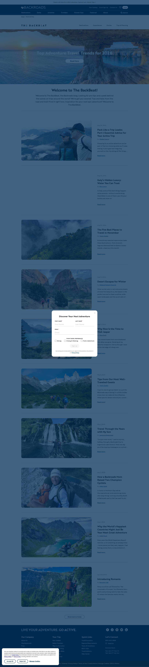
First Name (58, 321)
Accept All (10, 661)
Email (56, 329)
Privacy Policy (7, 656)
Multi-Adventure (88, 341)
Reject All (23, 661)
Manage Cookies (34, 661)
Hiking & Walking (72, 341)
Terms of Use (17, 656)
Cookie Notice (15, 655)
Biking (59, 341)
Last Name (78, 321)
